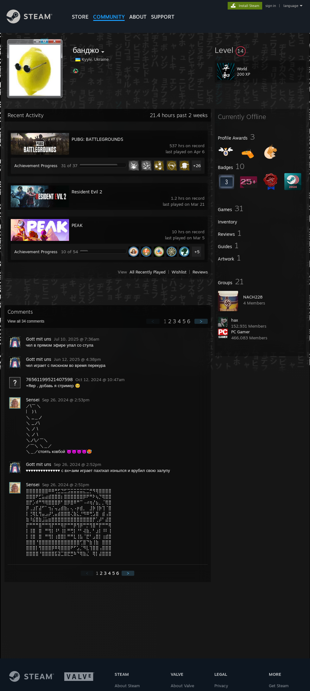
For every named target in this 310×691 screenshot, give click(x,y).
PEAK (77, 225)
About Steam (127, 685)
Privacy (221, 685)
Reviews (200, 271)
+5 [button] (196, 251)
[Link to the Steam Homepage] (34, 21)
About (138, 17)
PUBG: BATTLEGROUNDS (97, 139)
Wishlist (179, 271)
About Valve (182, 685)
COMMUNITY (109, 17)
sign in (270, 5)
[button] (260, 50)
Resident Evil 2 (87, 191)
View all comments (26, 321)
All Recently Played (148, 271)
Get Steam (279, 685)
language (290, 5)
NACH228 (253, 296)
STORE (80, 17)
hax (234, 320)
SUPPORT (162, 17)
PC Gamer (240, 331)
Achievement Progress (35, 165)
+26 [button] (197, 165)
